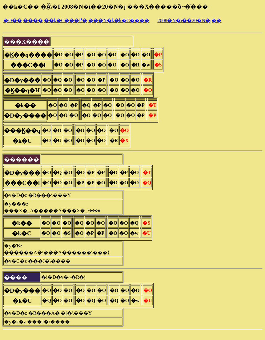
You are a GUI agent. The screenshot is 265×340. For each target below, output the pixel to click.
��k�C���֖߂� (65, 20)
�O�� (12, 20)
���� (33, 20)
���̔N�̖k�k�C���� (118, 20)
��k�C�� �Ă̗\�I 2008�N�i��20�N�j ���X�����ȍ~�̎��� (105, 6)
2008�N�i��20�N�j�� (189, 20)
